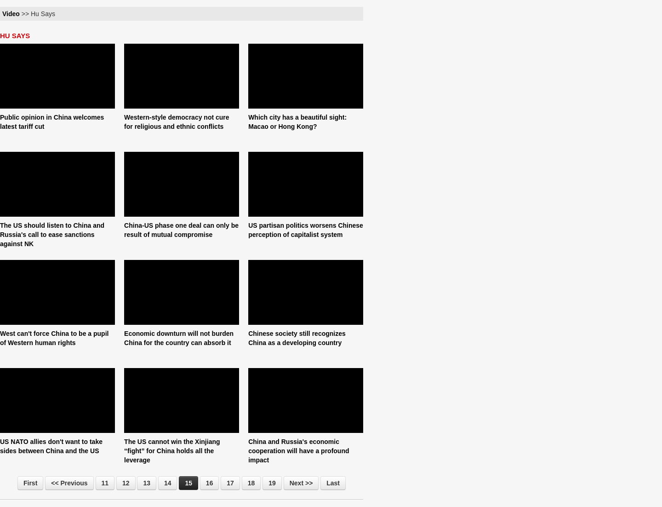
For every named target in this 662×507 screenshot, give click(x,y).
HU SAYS (15, 36)
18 (251, 483)
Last (333, 483)
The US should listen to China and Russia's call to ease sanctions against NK (52, 235)
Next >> (301, 483)
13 (146, 483)
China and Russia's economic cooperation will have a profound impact (298, 451)
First (30, 483)
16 (209, 483)
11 (105, 483)
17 (230, 483)
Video (11, 13)
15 (188, 483)
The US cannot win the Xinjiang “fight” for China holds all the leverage (172, 451)
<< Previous (69, 483)
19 (272, 483)
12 (126, 483)
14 (167, 483)
